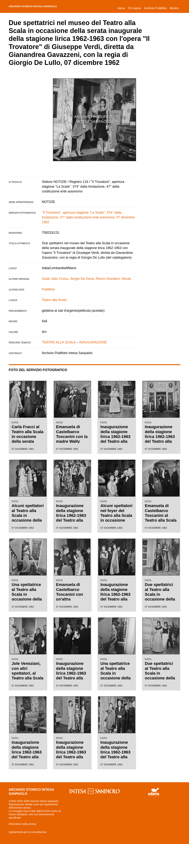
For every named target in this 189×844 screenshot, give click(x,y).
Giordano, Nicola (118, 279)
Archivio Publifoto (155, 8)
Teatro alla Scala (54, 300)
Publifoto (48, 289)
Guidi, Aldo (50, 279)
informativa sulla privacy (22, 823)
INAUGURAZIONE (93, 342)
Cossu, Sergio (69, 279)
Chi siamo (134, 8)
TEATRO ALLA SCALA (58, 342)
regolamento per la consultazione (28, 832)
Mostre (174, 8)
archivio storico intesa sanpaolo (41, 6)
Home (122, 8)
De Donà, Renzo (93, 279)
